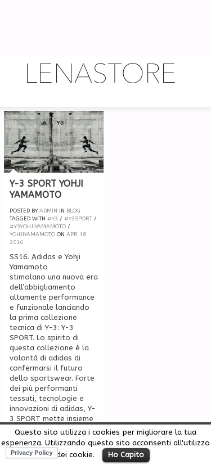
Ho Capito (126, 454)
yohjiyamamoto (32, 234)
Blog (73, 210)
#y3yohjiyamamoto (38, 226)
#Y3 (52, 218)
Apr (72, 234)
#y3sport (78, 218)
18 (82, 234)
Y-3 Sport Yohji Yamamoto (46, 189)
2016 (16, 242)
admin (48, 210)
